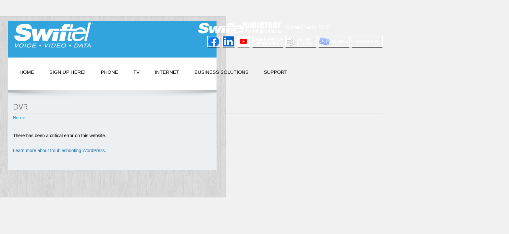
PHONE (109, 72)
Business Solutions (221, 72)
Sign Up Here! (67, 72)
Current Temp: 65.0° (308, 27)
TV (136, 72)
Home (26, 72)
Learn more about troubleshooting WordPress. (59, 150)
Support (275, 72)
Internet (167, 72)
